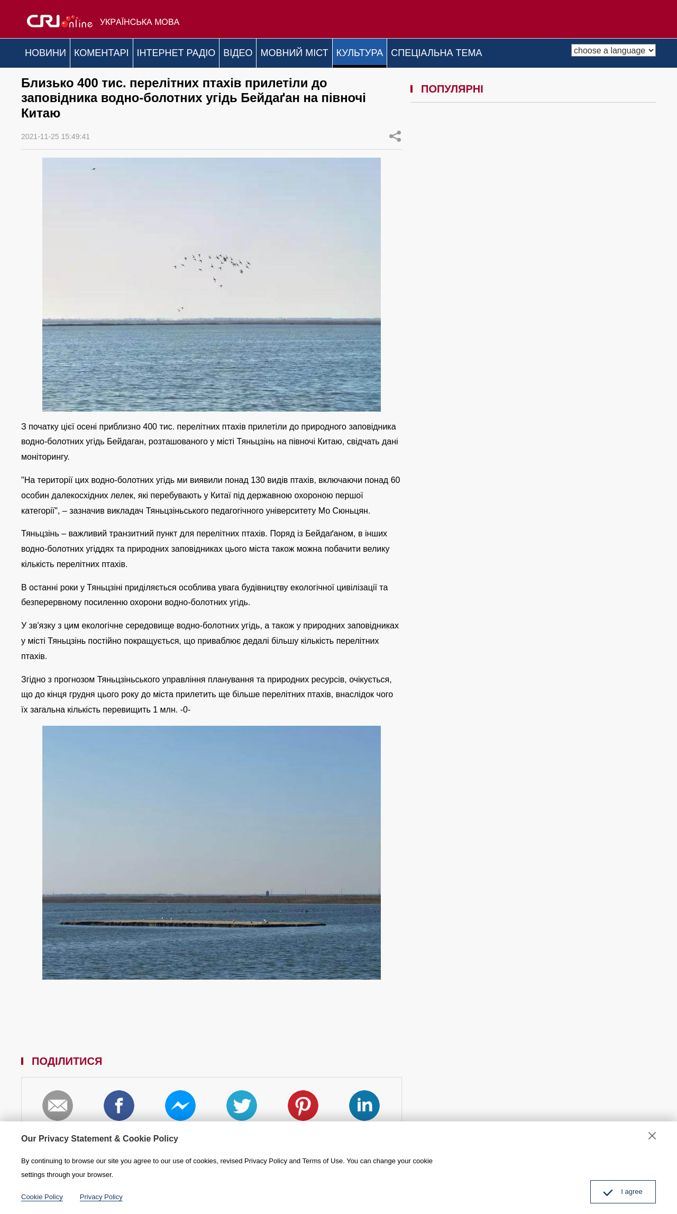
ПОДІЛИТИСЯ (395, 131)
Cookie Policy (42, 1197)
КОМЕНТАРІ (114, 50)
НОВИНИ (49, 50)
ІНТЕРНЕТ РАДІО (197, 50)
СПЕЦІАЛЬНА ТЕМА (491, 50)
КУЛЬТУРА (406, 50)
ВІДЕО (267, 50)
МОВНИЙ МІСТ (332, 50)
